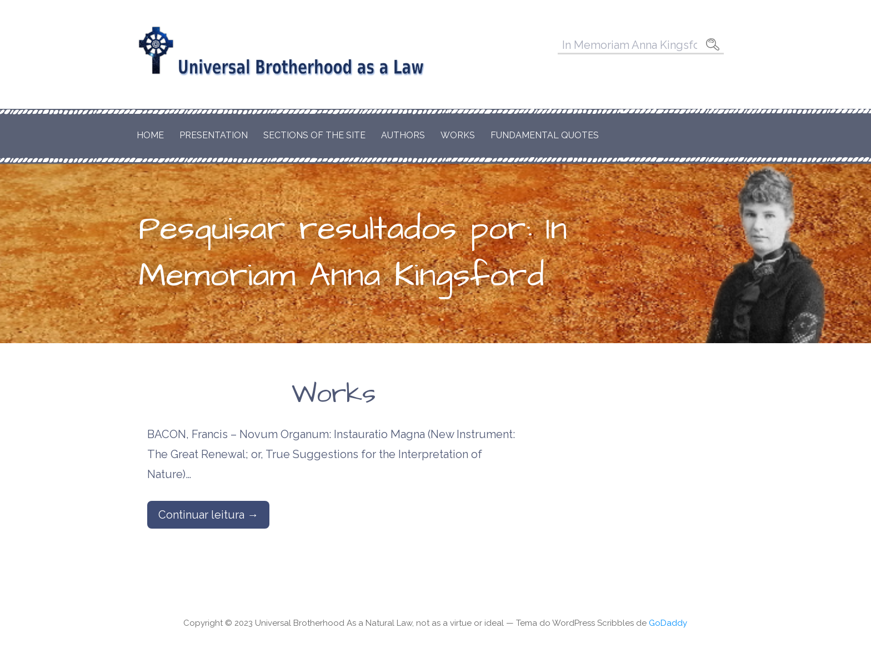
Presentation (213, 135)
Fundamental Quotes (544, 135)
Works (457, 135)
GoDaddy (668, 623)
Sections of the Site (314, 135)
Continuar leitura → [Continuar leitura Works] (208, 514)
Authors (403, 135)
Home (150, 135)
